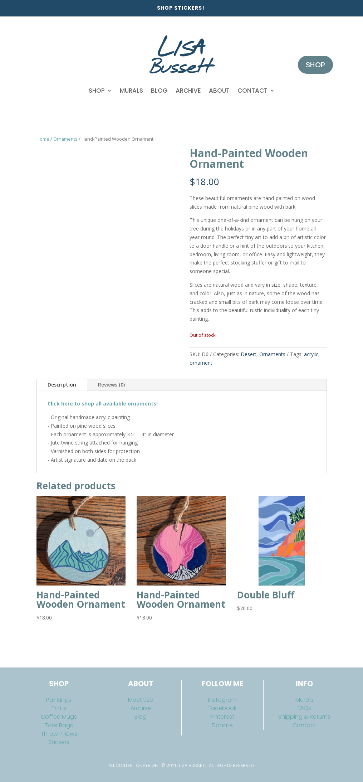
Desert (248, 354)
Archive (188, 90)
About (219, 90)
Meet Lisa (140, 700)
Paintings (59, 700)
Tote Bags (59, 725)
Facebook (222, 708)
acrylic (311, 354)
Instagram (222, 700)
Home (42, 139)
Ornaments (65, 139)
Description (62, 384)
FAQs (304, 708)
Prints (58, 708)
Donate (222, 725)
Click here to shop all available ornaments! (103, 403)
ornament (201, 362)
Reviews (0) (111, 384)
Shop (97, 90)
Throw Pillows (59, 734)
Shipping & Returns (304, 717)
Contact (252, 90)
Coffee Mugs (59, 717)
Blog (159, 90)
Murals (131, 90)
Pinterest (222, 717)
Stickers (59, 742)
